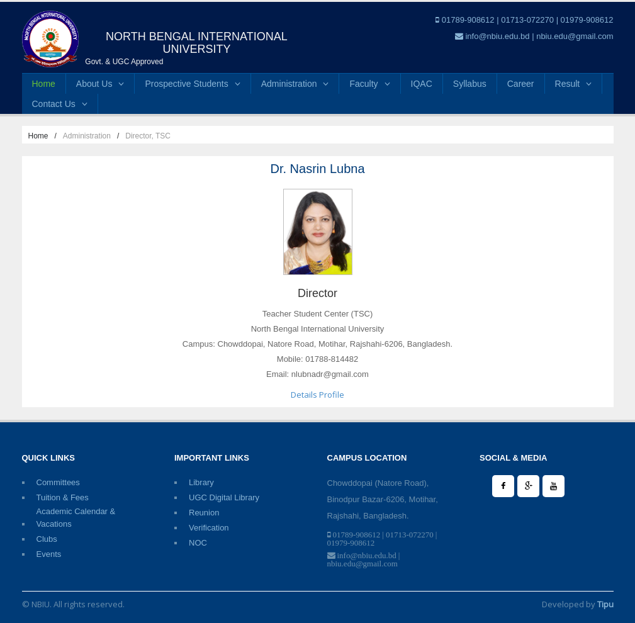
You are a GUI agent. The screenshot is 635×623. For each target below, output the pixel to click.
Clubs (47, 539)
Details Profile (317, 394)
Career (520, 84)
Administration (295, 84)
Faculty (369, 84)
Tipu (605, 604)
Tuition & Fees (63, 497)
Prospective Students (192, 84)
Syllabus (469, 84)
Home (43, 84)
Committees (58, 482)
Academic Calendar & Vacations (76, 512)
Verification (209, 527)
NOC (198, 542)
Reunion (204, 512)
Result (573, 84)
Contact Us (59, 104)
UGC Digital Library (224, 497)
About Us (100, 84)
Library (201, 482)
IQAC (421, 84)
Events (49, 554)
